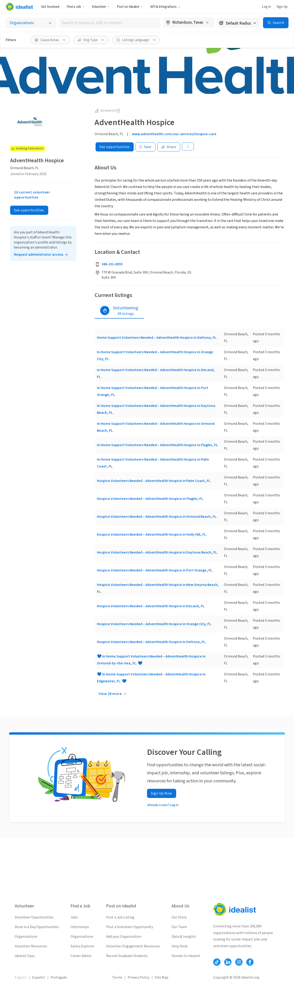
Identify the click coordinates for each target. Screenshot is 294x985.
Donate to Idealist (186, 955)
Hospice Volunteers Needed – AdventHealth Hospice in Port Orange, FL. (155, 570)
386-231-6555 (112, 264)
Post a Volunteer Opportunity (129, 926)
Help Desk (179, 946)
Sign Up (282, 6)
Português (59, 977)
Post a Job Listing (120, 917)
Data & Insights (184, 936)
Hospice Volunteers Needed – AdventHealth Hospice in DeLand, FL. (151, 606)
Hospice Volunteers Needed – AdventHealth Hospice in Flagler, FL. (150, 498)
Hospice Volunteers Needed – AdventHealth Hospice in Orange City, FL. (154, 624)
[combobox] (109, 23)
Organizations (26, 936)
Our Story (179, 917)
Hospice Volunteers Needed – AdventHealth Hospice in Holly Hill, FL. (152, 534)
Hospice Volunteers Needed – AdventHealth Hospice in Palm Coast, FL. (154, 480)
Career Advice (81, 955)
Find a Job (76, 6)
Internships (80, 926)
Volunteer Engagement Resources (133, 946)
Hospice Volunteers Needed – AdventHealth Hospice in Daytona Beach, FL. (157, 552)
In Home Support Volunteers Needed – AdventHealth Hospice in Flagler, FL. (158, 445)
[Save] (145, 146)
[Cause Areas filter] (50, 40)
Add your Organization (123, 936)
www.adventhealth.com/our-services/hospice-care (174, 134)
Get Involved (50, 6)
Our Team (179, 926)
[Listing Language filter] (136, 40)
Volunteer (101, 6)
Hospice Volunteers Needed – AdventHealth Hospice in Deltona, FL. (151, 641)
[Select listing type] (31, 23)
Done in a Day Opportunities (37, 926)
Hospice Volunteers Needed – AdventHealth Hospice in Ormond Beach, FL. (157, 516)
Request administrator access (38, 254)
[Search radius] (238, 23)
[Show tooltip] (118, 110)
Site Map (161, 977)
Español (38, 977)
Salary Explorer (82, 946)
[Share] (168, 146)
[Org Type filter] (91, 40)
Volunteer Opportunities (34, 917)
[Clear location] (207, 22)
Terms (117, 977)
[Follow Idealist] (216, 962)
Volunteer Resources (31, 946)
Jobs (74, 917)
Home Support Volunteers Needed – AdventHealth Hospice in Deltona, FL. (157, 337)
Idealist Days (25, 955)
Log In (266, 6)
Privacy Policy (138, 977)
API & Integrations (165, 6)
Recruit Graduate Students (127, 955)
